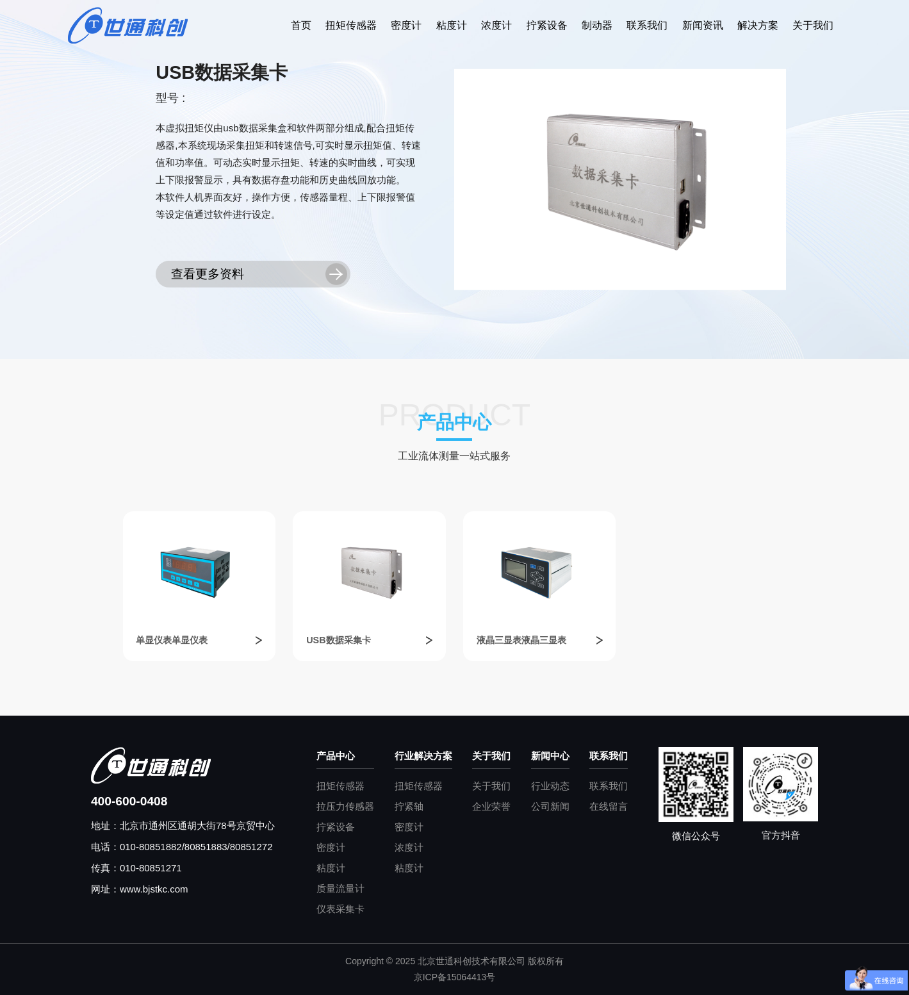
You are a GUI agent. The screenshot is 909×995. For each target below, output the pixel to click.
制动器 (597, 25)
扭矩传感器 (351, 25)
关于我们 (812, 25)
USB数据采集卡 (338, 640)
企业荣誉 (491, 806)
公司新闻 (550, 806)
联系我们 (646, 25)
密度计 (406, 25)
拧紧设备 (547, 25)
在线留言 (608, 806)
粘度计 (451, 25)
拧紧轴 (409, 806)
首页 (301, 25)
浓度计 (496, 25)
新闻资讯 (702, 25)
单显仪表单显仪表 (172, 640)
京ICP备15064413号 (455, 977)
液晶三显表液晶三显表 (521, 640)
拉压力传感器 (345, 806)
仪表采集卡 (340, 908)
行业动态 (550, 785)
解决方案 (757, 25)
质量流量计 (340, 888)
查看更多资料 (207, 274)
